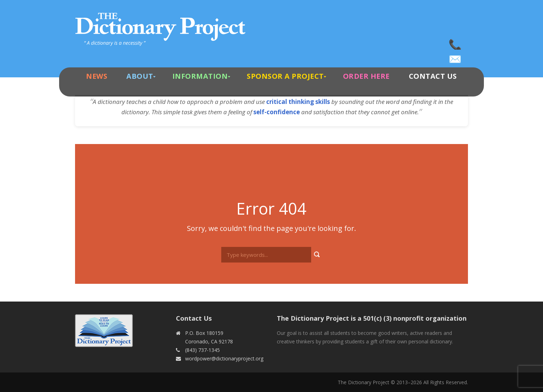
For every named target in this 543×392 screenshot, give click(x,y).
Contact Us (433, 76)
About (139, 76)
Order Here (366, 76)
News (96, 76)
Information (200, 76)
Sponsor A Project (285, 76)
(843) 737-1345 (455, 42)
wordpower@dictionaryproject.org (455, 57)
